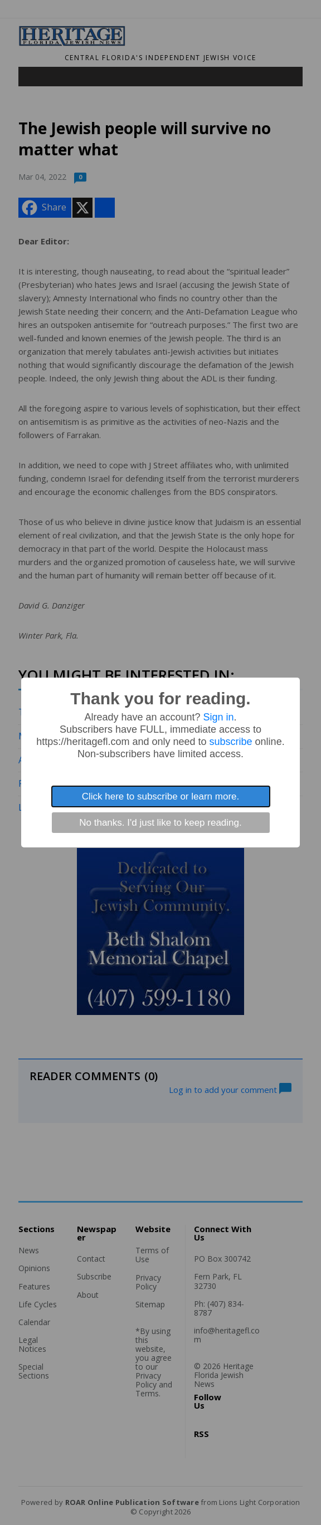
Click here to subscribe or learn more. (161, 796)
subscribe (231, 741)
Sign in (218, 717)
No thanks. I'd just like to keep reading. (160, 822)
